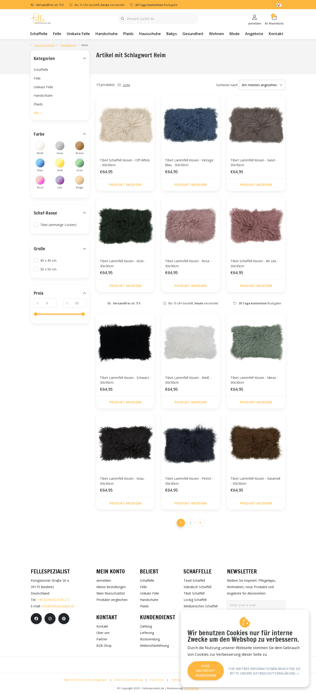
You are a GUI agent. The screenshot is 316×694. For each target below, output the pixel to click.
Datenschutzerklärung (128, 679)
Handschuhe (106, 33)
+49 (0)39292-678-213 (53, 600)
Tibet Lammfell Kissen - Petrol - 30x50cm (189, 481)
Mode (234, 33)
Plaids (128, 33)
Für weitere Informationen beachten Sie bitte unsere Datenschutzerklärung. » (264, 670)
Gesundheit (193, 33)
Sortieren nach (227, 85)
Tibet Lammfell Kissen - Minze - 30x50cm (254, 380)
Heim (84, 45)
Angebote (254, 33)
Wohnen (216, 33)
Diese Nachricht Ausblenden (205, 670)
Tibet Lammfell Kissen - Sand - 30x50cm (253, 162)
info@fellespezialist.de (58, 606)
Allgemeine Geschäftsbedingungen (85, 679)
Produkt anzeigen (125, 184)
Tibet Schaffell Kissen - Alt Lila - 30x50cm (254, 263)
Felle (57, 33)
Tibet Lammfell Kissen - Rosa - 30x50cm (188, 263)
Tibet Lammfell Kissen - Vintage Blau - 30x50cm (189, 162)
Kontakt (276, 33)
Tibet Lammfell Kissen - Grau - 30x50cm (123, 481)
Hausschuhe (150, 33)
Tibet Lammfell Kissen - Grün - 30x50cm (123, 263)
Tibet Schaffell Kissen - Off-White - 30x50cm (125, 162)
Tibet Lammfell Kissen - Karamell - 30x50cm (255, 481)
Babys (171, 33)
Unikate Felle (78, 33)
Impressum (157, 679)
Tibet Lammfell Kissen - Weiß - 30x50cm (188, 380)
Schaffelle (39, 33)
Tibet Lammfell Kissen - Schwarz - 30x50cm (125, 380)
